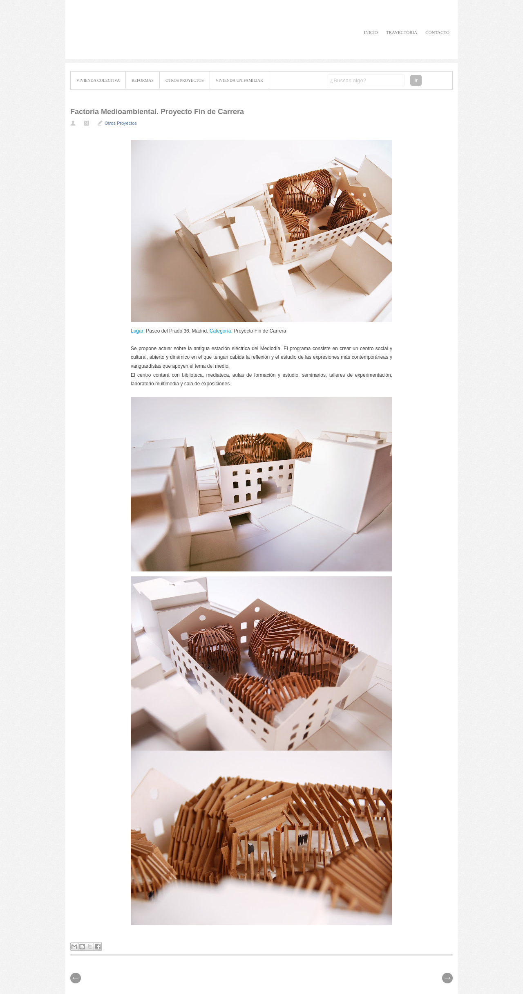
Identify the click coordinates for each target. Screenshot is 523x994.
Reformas (143, 80)
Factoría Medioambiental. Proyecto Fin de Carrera (157, 112)
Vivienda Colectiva (98, 80)
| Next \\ (75, 978)
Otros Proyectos (184, 80)
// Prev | (447, 978)
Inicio (371, 32)
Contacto (437, 32)
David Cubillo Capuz (148, 29)
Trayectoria (401, 32)
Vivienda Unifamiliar (239, 80)
